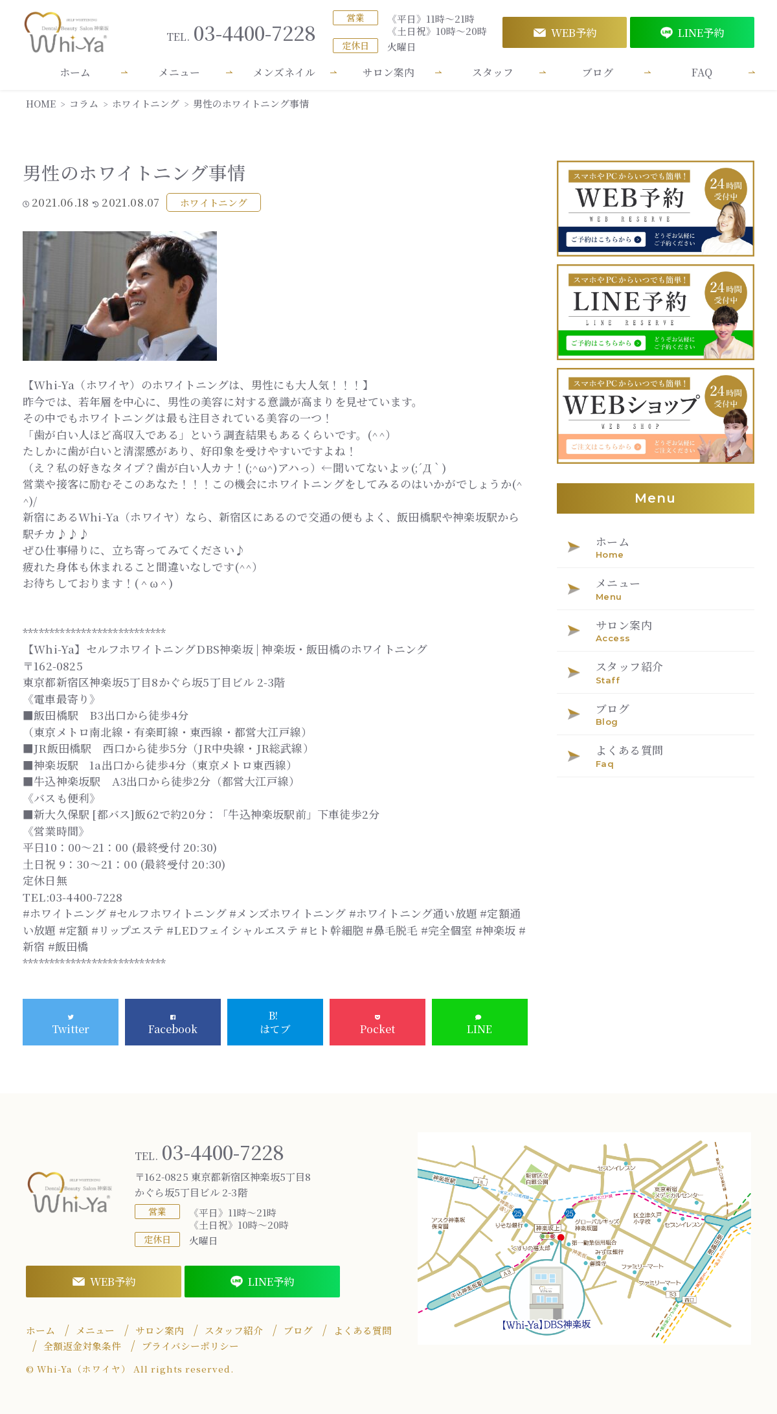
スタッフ (492, 72)
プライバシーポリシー (190, 1346)
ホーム (75, 72)
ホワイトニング (213, 202)
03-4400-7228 (241, 32)
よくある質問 (362, 1330)
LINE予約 (692, 32)
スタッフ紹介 (234, 1330)
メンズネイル (284, 72)
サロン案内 (388, 72)
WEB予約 (565, 32)
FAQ (702, 72)
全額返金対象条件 (82, 1346)
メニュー (179, 72)
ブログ (597, 72)
